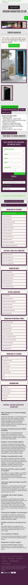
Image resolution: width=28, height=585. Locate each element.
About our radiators (6, 366)
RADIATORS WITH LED (7, 304)
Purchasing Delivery (14, 561)
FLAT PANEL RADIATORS (8, 236)
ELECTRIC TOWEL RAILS (8, 257)
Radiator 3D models (7, 372)
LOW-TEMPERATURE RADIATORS (10, 245)
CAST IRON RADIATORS (8, 334)
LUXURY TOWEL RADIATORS (9, 222)
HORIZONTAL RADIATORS (8, 227)
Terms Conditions (6, 563)
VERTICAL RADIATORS (7, 230)
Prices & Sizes (14, 45)
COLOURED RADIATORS (8, 342)
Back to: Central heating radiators (14, 201)
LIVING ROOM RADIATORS (8, 275)
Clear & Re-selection (19, 173)
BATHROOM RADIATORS (8, 278)
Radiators (4, 1)
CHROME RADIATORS (7, 328)
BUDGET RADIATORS (7, 313)
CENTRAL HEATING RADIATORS (14, 1)
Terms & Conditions (6, 392)
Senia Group (19, 558)
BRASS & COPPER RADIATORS (9, 336)
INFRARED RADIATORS (8, 307)
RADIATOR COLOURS (7, 360)
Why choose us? (6, 363)
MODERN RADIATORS (7, 239)
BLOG (4, 378)
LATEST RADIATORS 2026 (8, 286)
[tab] (9, 106)
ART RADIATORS (6, 295)
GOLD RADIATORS (7, 325)
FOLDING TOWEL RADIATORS (9, 301)
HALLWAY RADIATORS (7, 272)
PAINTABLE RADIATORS (8, 298)
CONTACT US (5, 387)
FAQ (3, 375)
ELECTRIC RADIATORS (7, 254)
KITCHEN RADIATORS (7, 283)
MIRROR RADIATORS (7, 345)
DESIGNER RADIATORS (8, 225)
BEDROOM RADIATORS (8, 281)
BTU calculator (6, 357)
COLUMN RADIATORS (7, 233)
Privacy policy (5, 395)
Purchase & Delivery (7, 390)
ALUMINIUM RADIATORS (8, 322)
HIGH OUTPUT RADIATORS (8, 242)
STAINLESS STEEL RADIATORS (9, 339)
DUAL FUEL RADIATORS (8, 260)
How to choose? (6, 369)
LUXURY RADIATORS (7, 219)
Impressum (5, 398)
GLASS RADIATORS (7, 348)
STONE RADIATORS (7, 331)
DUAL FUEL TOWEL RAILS (8, 263)
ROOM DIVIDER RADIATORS (9, 310)
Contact (4, 558)
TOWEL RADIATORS (7, 216)
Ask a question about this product (9, 132)
